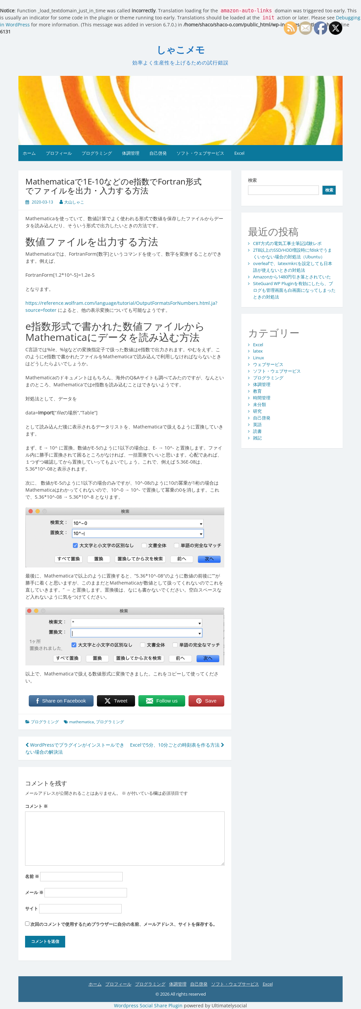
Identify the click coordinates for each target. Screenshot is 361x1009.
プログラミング (97, 153)
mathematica (81, 722)
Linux (258, 358)
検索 (252, 180)
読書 (257, 431)
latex (258, 351)
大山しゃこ (74, 202)
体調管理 (130, 153)
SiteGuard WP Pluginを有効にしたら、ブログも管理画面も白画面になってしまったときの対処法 (294, 290)
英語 (257, 424)
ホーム (29, 153)
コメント (36, 806)
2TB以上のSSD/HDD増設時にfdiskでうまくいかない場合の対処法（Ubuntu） (292, 253)
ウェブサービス (268, 364)
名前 (32, 876)
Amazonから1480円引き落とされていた (292, 277)
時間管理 (261, 398)
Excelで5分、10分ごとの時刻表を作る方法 (177, 745)
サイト (31, 908)
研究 (257, 411)
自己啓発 (158, 153)
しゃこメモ (180, 50)
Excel (239, 153)
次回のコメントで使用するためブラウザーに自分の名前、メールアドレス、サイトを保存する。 (123, 924)
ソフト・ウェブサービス (200, 153)
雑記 (257, 438)
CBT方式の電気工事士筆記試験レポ (287, 243)
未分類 (259, 404)
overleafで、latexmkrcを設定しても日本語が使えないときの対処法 (292, 266)
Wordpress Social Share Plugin (149, 1005)
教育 (257, 391)
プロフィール (59, 153)
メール (34, 892)
